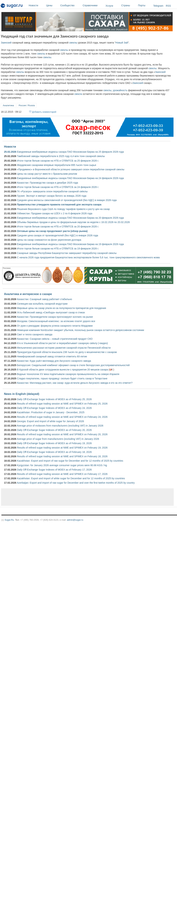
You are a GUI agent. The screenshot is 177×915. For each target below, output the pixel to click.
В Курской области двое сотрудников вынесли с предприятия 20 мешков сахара (62, 369)
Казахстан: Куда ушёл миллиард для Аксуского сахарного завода (54, 360)
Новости (36, 5)
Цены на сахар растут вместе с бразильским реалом (47, 173)
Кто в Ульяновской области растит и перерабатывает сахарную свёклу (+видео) (62, 343)
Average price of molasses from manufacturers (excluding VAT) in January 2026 (60, 425)
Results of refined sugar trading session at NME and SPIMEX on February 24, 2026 (62, 416)
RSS (168, 5)
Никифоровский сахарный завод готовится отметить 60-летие (52, 356)
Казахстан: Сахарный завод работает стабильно (44, 299)
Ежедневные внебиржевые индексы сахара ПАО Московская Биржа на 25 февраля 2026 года (70, 151)
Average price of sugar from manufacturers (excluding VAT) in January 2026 (58, 439)
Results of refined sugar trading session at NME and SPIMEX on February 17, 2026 (62, 474)
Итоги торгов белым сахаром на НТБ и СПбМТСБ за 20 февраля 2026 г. (58, 226)
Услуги (109, 5)
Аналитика (8, 105)
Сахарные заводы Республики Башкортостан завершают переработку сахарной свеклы (67, 253)
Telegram (158, 5)
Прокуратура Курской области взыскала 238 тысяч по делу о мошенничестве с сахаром (67, 352)
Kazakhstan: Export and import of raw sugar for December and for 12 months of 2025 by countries (70, 460)
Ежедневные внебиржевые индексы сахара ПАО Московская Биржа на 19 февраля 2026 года (70, 244)
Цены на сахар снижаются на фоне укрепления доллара (49, 239)
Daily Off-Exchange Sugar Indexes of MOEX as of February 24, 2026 (54, 408)
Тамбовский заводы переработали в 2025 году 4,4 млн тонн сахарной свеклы (61, 156)
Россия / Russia (27, 105)
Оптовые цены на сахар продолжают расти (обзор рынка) (52, 231)
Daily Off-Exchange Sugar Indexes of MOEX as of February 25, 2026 (54, 399)
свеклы (73, 42)
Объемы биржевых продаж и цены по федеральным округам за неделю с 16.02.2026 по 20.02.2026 (73, 222)
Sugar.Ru (9, 520)
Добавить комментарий (44, 112)
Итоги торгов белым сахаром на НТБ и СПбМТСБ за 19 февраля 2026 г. (58, 248)
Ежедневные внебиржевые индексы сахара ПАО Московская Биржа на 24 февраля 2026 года (70, 178)
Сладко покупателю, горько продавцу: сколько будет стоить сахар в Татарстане (62, 378)
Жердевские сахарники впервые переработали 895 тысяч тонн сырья (56, 165)
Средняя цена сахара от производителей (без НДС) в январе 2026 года (57, 235)
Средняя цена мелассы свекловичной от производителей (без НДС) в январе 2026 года (67, 200)
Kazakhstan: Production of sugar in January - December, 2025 (50, 412)
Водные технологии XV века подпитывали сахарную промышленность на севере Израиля (68, 374)
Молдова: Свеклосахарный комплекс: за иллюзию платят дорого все (56, 321)
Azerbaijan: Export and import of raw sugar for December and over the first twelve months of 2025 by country (76, 482)
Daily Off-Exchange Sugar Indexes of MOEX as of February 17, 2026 (54, 469)
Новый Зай (121, 42)
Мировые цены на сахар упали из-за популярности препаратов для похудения (61, 308)
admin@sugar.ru (75, 520)
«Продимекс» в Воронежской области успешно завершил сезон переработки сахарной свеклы (70, 169)
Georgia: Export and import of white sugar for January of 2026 (50, 421)
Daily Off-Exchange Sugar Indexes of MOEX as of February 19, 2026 (54, 443)
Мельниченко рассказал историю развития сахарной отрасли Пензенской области (64, 347)
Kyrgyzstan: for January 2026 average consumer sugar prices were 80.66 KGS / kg (62, 465)
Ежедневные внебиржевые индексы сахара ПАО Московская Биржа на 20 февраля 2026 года (70, 217)
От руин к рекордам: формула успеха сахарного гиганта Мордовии (55, 325)
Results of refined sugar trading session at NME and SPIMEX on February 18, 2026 (62, 456)
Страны (128, 5)
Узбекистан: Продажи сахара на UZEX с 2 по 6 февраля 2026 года (54, 213)
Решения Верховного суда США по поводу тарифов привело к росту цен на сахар (63, 209)
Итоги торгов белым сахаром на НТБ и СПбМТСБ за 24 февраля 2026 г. (58, 187)
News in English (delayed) (21, 393)
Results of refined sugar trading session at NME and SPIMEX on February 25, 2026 (62, 403)
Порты (144, 5)
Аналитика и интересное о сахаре (28, 294)
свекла (78, 94)
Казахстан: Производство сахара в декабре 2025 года (47, 182)
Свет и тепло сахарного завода (34, 334)
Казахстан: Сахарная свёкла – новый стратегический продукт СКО (55, 338)
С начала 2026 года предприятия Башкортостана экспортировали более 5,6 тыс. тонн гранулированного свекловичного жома (88, 257)
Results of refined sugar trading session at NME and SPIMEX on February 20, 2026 (62, 434)
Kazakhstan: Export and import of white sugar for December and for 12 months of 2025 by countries (71, 478)
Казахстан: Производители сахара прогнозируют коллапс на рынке (55, 316)
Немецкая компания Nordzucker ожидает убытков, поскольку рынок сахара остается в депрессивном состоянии (80, 330)
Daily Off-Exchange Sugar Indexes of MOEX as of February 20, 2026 (54, 430)
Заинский (6, 42)
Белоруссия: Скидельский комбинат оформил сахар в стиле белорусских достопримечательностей (73, 365)
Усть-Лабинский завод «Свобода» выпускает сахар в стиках (51, 312)
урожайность (120, 90)
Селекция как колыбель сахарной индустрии (42, 303)
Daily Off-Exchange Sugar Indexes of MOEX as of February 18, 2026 (54, 452)
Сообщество (70, 5)
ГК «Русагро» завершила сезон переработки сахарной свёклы (52, 191)
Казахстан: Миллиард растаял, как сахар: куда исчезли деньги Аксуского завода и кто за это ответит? (74, 382)
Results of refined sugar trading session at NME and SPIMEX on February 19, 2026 (62, 447)
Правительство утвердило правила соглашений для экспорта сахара (59, 204)
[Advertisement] (67, 497)
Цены (52, 5)
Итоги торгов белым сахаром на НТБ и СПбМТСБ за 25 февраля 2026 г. (58, 160)
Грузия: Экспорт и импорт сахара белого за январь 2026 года (51, 195)
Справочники (93, 5)
